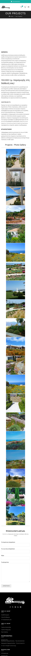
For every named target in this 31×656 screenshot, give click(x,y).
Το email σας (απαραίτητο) (15, 538)
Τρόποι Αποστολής (6, 615)
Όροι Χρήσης (4, 620)
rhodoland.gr (12, 653)
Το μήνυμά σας (15, 560)
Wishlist (22, 6)
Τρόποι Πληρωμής (6, 618)
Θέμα (15, 545)
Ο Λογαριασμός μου (6, 607)
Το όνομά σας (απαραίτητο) (15, 532)
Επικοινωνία (4, 643)
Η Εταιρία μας (4, 641)
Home (11, 16)
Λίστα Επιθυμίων (5, 605)
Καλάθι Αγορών (5, 603)
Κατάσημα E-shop (6, 646)
